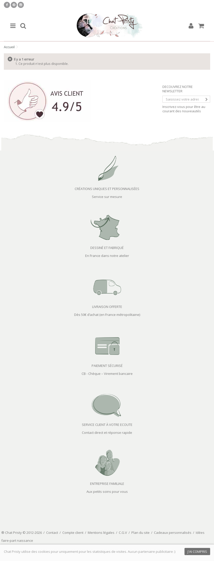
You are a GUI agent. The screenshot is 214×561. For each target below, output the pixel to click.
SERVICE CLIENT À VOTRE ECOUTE (107, 424)
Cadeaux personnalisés (172, 532)
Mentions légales (101, 532)
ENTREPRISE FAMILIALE (107, 483)
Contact (52, 532)
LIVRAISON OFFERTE (107, 306)
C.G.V (123, 532)
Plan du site (140, 532)
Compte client (72, 532)
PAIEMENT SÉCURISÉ (107, 365)
